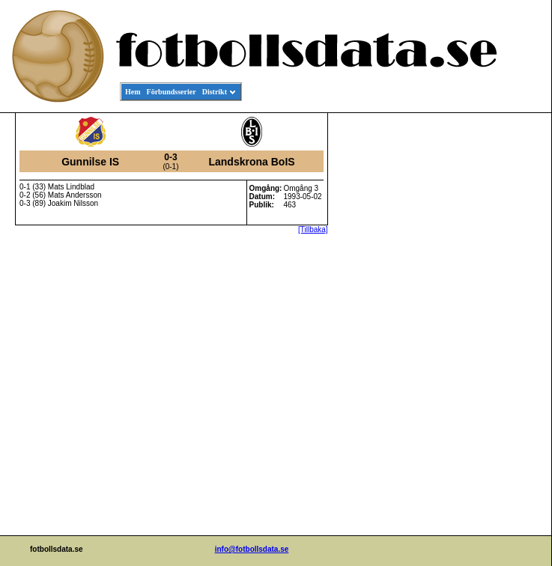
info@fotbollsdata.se (252, 549)
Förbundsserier (171, 92)
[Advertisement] (484, 341)
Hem (133, 92)
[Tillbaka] (313, 229)
